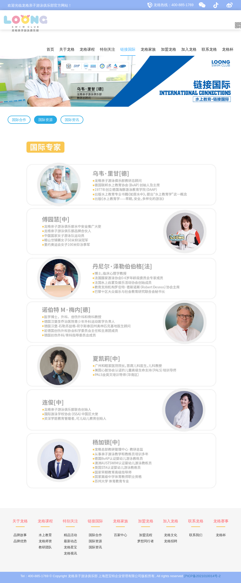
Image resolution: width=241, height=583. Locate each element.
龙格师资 (45, 541)
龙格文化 (170, 535)
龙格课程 (87, 49)
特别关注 (107, 49)
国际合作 (95, 535)
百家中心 (120, 535)
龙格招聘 (170, 541)
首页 (50, 49)
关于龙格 (66, 49)
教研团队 (45, 547)
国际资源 (95, 541)
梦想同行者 (145, 541)
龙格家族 (148, 49)
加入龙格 (189, 49)
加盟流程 (145, 535)
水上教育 (45, 535)
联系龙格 (209, 49)
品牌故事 (20, 535)
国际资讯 (95, 547)
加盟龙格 (168, 49)
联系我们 (195, 535)
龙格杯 (227, 49)
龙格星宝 (70, 547)
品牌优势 (20, 541)
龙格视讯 (70, 553)
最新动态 (70, 541)
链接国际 (127, 49)
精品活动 (70, 535)
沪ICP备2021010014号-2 (202, 576)
